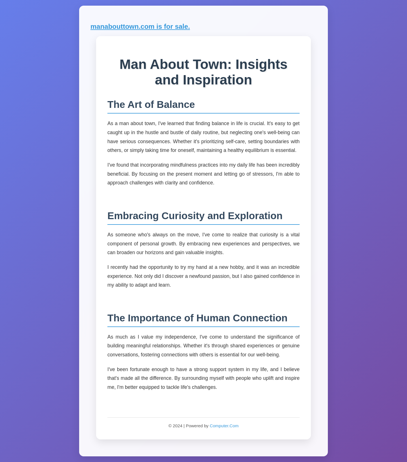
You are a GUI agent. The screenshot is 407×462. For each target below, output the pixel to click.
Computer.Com (224, 425)
